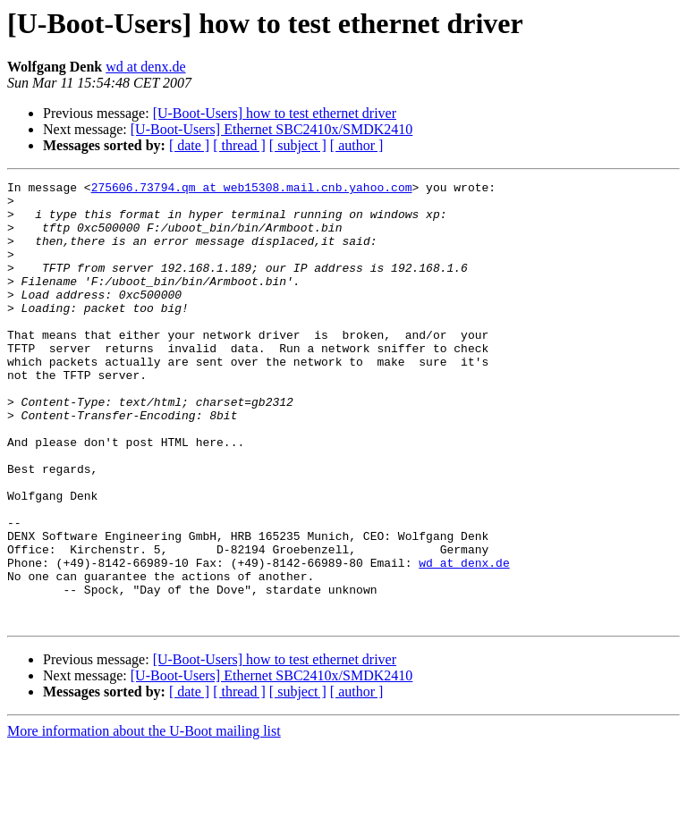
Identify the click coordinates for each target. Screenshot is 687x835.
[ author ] (357, 145)
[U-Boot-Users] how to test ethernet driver (274, 113)
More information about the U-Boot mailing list (144, 819)
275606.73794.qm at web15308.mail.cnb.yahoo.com (251, 189)
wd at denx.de (145, 66)
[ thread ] (239, 145)
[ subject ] (298, 145)
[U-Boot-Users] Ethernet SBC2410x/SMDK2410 (272, 129)
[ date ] (189, 145)
